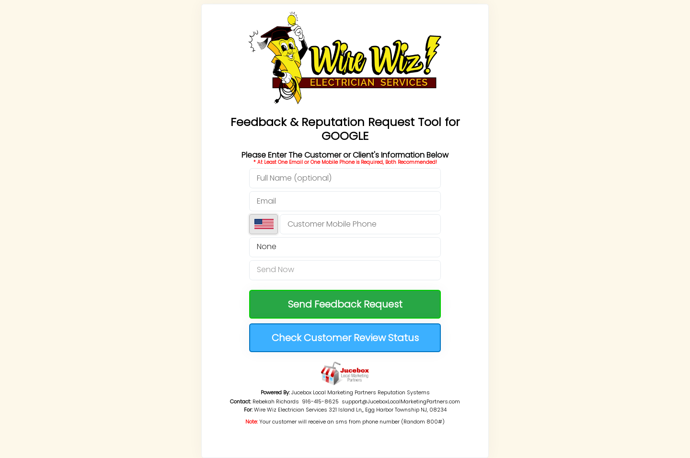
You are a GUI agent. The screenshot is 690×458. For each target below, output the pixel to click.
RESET (345, 429)
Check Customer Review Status (345, 337)
